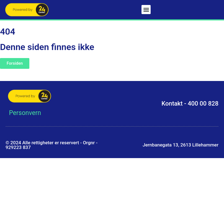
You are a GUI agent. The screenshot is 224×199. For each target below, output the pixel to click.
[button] (146, 9)
